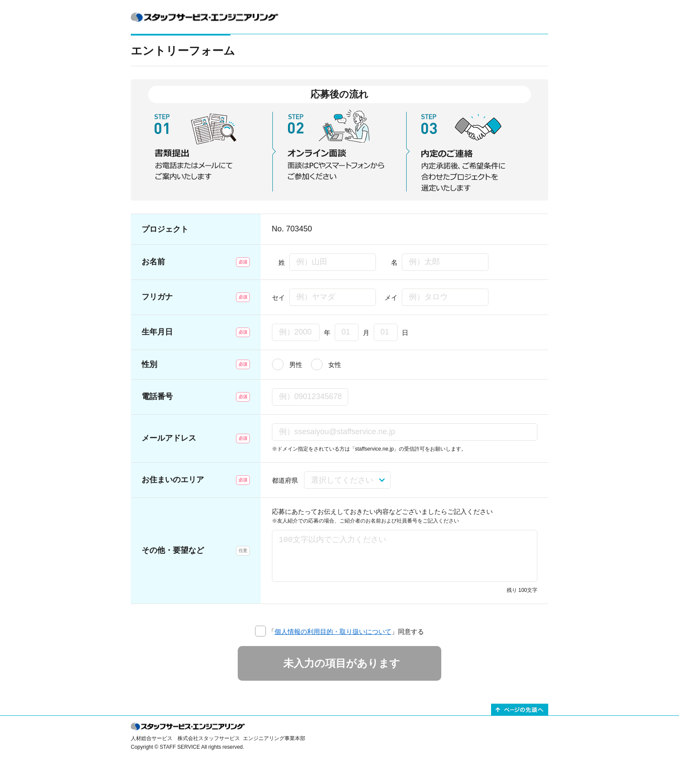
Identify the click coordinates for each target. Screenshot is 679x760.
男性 (295, 364)
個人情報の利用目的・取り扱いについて (333, 631)
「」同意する (346, 631)
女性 (334, 364)
